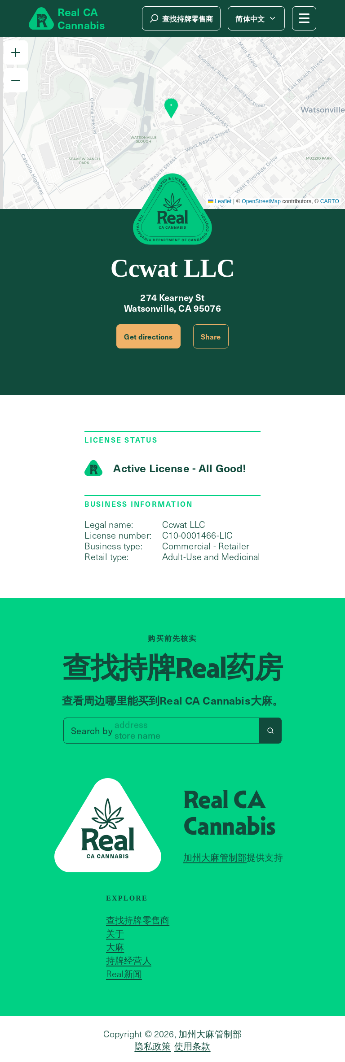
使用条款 (192, 1046)
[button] (16, 52)
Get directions (148, 336)
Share (211, 336)
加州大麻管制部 (215, 857)
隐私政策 (152, 1046)
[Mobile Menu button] (304, 18)
